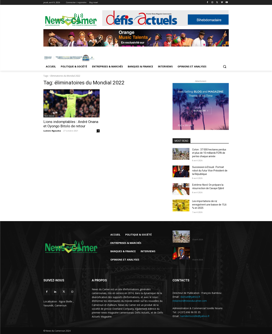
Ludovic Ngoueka (52, 130)
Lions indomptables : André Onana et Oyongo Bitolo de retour (70, 124)
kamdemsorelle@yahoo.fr (195, 316)
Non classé (49, 116)
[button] (224, 66)
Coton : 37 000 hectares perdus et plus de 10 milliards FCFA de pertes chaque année (209, 153)
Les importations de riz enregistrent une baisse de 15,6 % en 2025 (209, 204)
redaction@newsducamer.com (190, 300)
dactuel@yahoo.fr (190, 296)
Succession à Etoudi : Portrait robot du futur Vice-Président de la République (209, 170)
